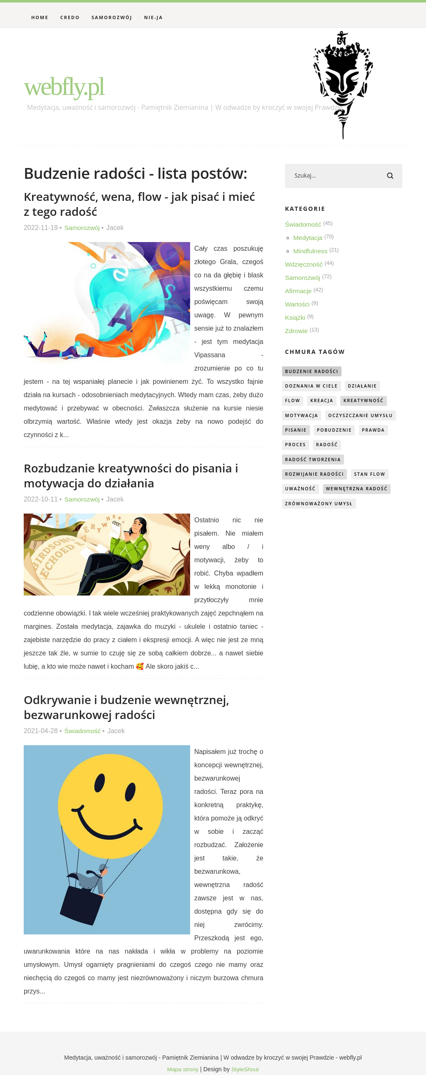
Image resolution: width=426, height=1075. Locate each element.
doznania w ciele (313, 387)
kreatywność (368, 402)
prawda (345, 447)
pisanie (376, 432)
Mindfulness (311, 251)
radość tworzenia (349, 462)
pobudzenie (304, 447)
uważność (301, 492)
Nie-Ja (153, 17)
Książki (295, 318)
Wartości (298, 305)
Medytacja (308, 238)
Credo (70, 17)
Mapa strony (182, 1069)
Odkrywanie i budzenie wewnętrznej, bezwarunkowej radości (130, 706)
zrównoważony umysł (321, 507)
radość (297, 462)
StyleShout (245, 1069)
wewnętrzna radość (361, 492)
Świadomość (83, 730)
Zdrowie (297, 331)
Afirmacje (299, 291)
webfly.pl (70, 85)
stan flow (375, 477)
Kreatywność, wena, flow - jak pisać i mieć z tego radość (128, 203)
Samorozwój (112, 17)
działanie (367, 387)
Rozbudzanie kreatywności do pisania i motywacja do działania (135, 475)
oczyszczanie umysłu (319, 432)
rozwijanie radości (316, 477)
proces (379, 447)
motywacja (303, 417)
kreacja (324, 402)
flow (293, 402)
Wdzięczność (304, 265)
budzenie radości (313, 372)
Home (40, 17)
